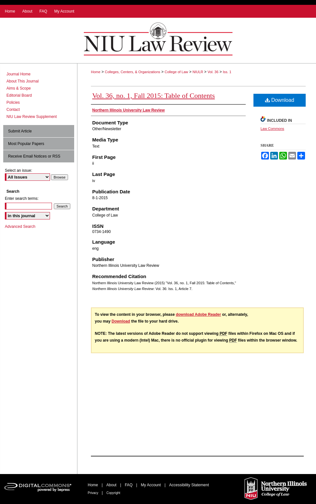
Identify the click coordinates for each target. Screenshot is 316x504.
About (112, 485)
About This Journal (22, 81)
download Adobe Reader (198, 314)
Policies (13, 102)
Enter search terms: (22, 198)
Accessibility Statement (189, 485)
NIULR (198, 72)
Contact (13, 109)
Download (279, 100)
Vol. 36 (213, 72)
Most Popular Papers (26, 143)
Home (95, 72)
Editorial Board (19, 95)
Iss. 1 (227, 72)
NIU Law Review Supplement (31, 116)
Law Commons (272, 129)
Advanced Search (20, 226)
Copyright (113, 493)
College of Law (176, 72)
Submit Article (20, 131)
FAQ (129, 485)
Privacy (93, 493)
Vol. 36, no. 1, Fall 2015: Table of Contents (153, 96)
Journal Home (18, 74)
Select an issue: (18, 170)
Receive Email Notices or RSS (34, 156)
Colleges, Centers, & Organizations (132, 72)
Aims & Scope (18, 88)
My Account (151, 485)
